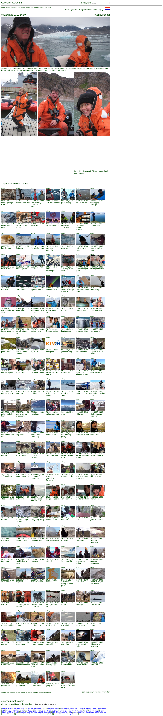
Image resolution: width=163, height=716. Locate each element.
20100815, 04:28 (22, 623)
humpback (35, 414)
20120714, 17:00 (82, 538)
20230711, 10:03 (82, 201)
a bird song (20, 372)
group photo (50, 686)
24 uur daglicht (66, 561)
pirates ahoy (5, 352)
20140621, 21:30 (52, 412)
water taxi (19, 393)
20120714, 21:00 (67, 538)
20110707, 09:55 (67, 603)
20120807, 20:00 (37, 518)
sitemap (42, 7)
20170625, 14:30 (67, 329)
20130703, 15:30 (52, 454)
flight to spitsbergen (50, 270)
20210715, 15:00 (67, 246)
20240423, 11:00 (37, 201)
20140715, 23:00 (82, 391)
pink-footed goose (89, 711)
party (69, 711)
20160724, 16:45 (7, 350)
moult (41, 711)
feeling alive (94, 435)
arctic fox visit (21, 455)
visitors (45, 714)
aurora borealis (51, 290)
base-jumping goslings (66, 436)
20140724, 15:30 (37, 371)
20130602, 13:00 (67, 474)
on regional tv (51, 352)
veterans (35, 714)
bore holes (65, 644)
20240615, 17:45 (22, 201)
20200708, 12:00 (22, 288)
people (18, 7)
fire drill (4, 604)
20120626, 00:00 (67, 559)
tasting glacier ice (7, 331)
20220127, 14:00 (37, 223)
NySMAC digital (37, 290)
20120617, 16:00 (96, 559)
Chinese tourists (52, 331)
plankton (97, 711)
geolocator (37, 710)
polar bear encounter (49, 249)
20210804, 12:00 (96, 223)
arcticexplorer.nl (38, 708)
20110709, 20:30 (37, 603)
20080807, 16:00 (67, 663)
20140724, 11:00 (22, 371)
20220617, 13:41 (7, 223)
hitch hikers (50, 561)
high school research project (82, 373)
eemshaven (9, 710)
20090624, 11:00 (7, 663)
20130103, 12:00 (82, 474)
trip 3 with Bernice (97, 310)
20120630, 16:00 (22, 559)
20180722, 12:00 (67, 308)
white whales (21, 290)
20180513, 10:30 (82, 308)
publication (34, 712)
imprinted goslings (67, 665)
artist (45, 708)
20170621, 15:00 (82, 329)
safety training (6, 476)
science (13, 7)
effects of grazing (7, 499)
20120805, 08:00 (52, 518)
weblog (8, 7)
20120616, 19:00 (7, 580)
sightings (36, 7)
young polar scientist (72, 714)
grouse (85, 710)
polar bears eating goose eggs (82, 477)
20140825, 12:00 (96, 350)
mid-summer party (52, 414)
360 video (34, 269)
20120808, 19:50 (22, 518)
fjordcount (30, 710)
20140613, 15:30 (37, 433)
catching (88, 708)
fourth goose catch (97, 269)
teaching (12, 714)
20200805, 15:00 (82, 267)
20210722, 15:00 (22, 246)
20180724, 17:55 (52, 308)
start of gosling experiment (21, 415)
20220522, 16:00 (22, 223)
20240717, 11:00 (7, 201)
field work (79, 414)
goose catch (80, 625)
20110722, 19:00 (22, 603)
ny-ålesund (29, 7)
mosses (4, 644)
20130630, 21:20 (82, 454)
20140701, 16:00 (22, 412)
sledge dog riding (37, 520)
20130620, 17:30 (96, 454)
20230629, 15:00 (96, 201)
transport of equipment (35, 477)
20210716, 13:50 (52, 246)
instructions (16, 711)
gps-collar (79, 710)
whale (63, 414)
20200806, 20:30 (67, 267)
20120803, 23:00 (67, 518)
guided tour (20, 625)
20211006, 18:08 (82, 223)
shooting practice (67, 476)
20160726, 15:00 (96, 329)
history (96, 710)
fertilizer (79, 520)
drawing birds (66, 331)
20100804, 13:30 (96, 623)
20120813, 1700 (52, 497)
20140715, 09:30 (22, 391)
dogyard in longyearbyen (66, 226)
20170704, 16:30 (37, 329)
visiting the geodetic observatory (80, 227)
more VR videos (7, 269)
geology (43, 710)
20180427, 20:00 (96, 308)
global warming (72, 710)
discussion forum (52, 225)
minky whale (95, 604)
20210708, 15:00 (82, 246)
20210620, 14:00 (7, 267)
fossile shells (50, 625)
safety (58, 712)
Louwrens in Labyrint (35, 456)
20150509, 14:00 (7, 371)
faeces (21, 710)
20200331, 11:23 (37, 288)
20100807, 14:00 (67, 623)
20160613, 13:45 (67, 350)
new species (63, 711)
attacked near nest (23, 203)
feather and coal (52, 520)
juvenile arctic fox (96, 520)
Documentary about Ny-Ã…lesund (36, 205)
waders (50, 714)
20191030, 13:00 (22, 308)
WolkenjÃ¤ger (21, 310)
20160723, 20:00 (22, 350)
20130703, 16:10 (22, 454)
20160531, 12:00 (82, 350)
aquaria (10, 708)
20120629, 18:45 (37, 559)
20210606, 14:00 (52, 267)
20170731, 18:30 (7, 329)
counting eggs (51, 665)
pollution (16, 712)
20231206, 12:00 (52, 201)
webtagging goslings (94, 204)
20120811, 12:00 (82, 497)
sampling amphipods (94, 562)
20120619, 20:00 (82, 559)
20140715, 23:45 (96, 391)
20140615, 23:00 (22, 433)
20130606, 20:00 (22, 474)
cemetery (94, 708)
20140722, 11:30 (82, 371)
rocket (53, 712)
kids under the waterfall (21, 353)
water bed (19, 499)
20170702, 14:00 (52, 329)
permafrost (80, 711)
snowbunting (81, 712)
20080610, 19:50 (52, 684)
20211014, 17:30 (52, 223)
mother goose (51, 435)
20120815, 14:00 (7, 497)
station (23, 7)
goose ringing (66, 203)
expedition (16, 710)
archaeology (17, 708)
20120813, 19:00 (22, 497)
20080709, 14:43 (22, 684)
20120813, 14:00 (67, 497)
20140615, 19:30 (7, 433)
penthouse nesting (8, 393)
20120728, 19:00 (22, 538)
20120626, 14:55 (52, 559)
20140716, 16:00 (7, 391)
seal (67, 712)
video (40, 714)
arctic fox (23, 708)
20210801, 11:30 (7, 246)
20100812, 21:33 (37, 623)
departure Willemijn (38, 372)
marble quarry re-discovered (96, 583)
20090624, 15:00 (22, 663)
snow (75, 712)
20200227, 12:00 (67, 288)
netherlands (56, 711)
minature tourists (37, 582)
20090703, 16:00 (52, 642)
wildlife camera (62, 714)
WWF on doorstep (97, 455)
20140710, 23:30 (7, 412)
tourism (18, 714)
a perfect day (95, 225)
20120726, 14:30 (37, 538)
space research (90, 712)
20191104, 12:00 (7, 308)
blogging (64, 310)
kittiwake (23, 711)
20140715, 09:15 (37, 391)
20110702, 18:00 (82, 603)
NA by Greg (94, 290)
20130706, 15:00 (82, 433)
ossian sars (80, 582)
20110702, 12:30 (96, 603)
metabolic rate (36, 540)
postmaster (23, 712)
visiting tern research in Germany (50, 478)
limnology (35, 711)
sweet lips (79, 604)
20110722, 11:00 (7, 603)
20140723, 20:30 (52, 371)
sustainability (5, 714)
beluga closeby (21, 540)
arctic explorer (21, 269)
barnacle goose (74, 708)
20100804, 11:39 (7, 642)
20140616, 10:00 (96, 412)
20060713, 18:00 (67, 684)
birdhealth (82, 708)
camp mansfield (52, 455)
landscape (29, 711)
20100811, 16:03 (52, 623)
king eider (19, 435)
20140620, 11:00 (67, 412)
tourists (63, 604)
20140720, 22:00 (96, 371)
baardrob (34, 561)
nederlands (48, 7)
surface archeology (83, 393)
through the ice (81, 203)
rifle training (65, 540)
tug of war (34, 352)
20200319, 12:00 (52, 288)
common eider (102, 708)
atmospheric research (53, 708)
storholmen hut (66, 499)
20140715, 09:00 (52, 391)
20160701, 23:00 (52, 350)
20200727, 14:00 (7, 288)
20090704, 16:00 (37, 642)
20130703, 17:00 (7, 454)
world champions (22, 476)
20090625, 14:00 (96, 642)
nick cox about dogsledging (36, 605)
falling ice (19, 248)
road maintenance (52, 540)
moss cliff (49, 644)
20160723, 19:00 (37, 350)
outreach (49, 582)
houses (102, 710)
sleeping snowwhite (94, 541)
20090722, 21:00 (22, 642)
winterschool (35, 225)
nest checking (47, 711)
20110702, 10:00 (7, 623)
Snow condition (81, 352)
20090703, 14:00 (67, 642)
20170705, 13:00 (22, 329)
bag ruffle (64, 520)
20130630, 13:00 (67, 454)
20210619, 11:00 (22, 267)
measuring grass (37, 644)
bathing (34, 393)
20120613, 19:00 (52, 580)
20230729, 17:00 (67, 201)
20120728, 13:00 (82, 518)
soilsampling (6, 582)
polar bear (10, 712)
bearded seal (6, 248)
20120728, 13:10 (96, 518)
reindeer (40, 712)
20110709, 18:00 (52, 603)
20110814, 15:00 (67, 580)
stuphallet (19, 582)
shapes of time (81, 310)
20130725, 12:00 (67, 433)
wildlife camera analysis (21, 226)
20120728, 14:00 (7, 538)
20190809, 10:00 (37, 308)
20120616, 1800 (22, 580)
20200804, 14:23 (96, 267)
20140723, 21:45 (67, 371)
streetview (103, 712)
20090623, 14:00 (37, 663)
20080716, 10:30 (96, 663)
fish (26, 710)
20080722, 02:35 (82, 663)
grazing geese (36, 625)
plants (102, 711)
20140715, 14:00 (67, 391)
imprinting (4, 711)
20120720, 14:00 (52, 538)
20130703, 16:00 (37, 454)
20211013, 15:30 (67, 223)
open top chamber (23, 665)
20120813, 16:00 (37, 497)
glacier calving (66, 248)
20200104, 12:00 (82, 288)
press (28, 712)
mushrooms (94, 625)
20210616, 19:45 (37, 267)
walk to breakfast (7, 625)
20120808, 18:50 (7, 518)
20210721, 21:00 (37, 246)
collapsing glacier (52, 499)
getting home (36, 331)
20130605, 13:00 (37, 474)
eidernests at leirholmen (95, 645)
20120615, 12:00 (37, 580)
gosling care (5, 686)
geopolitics (50, 710)
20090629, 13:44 (82, 642)
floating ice (5, 540)
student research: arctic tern (96, 415)
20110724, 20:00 (96, 580)
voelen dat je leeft (82, 435)
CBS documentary (53, 203)
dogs (3, 710)
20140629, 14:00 (37, 412)
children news (95, 476)
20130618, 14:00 (7, 474)
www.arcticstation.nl (11, 2)
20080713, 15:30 (7, 684)
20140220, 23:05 (52, 433)
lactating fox (5, 665)
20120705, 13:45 (96, 538)
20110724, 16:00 (82, 580)
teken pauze (5, 561)
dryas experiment (96, 372)
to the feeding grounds (51, 394)
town (22, 714)
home (3, 7)
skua (71, 712)
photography (21, 686)
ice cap (4, 520)
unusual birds (28, 714)
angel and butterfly (82, 499)
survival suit (94, 499)
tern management (8, 372)
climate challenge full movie (67, 290)
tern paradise (95, 331)
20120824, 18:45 (96, 474)
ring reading (47, 712)
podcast (4, 712)
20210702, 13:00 (96, 246)
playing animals (81, 665)
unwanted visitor (82, 331)
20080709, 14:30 (37, 684)
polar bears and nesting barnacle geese (67, 584)
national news (36, 686)
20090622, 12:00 (52, 663)
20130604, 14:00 (52, 474)
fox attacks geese (37, 248)
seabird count (6, 290)
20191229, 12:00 (96, 288)
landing (4, 455)
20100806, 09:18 (82, 623)
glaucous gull (62, 710)
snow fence (80, 540)
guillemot (91, 710)
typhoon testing (66, 352)
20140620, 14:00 (82, 412)
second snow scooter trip (36, 436)
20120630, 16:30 (7, 559)
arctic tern (94, 665)
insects (10, 711)
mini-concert (65, 372)
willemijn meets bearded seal (36, 500)
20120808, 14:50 (96, 497)
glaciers (56, 710)
